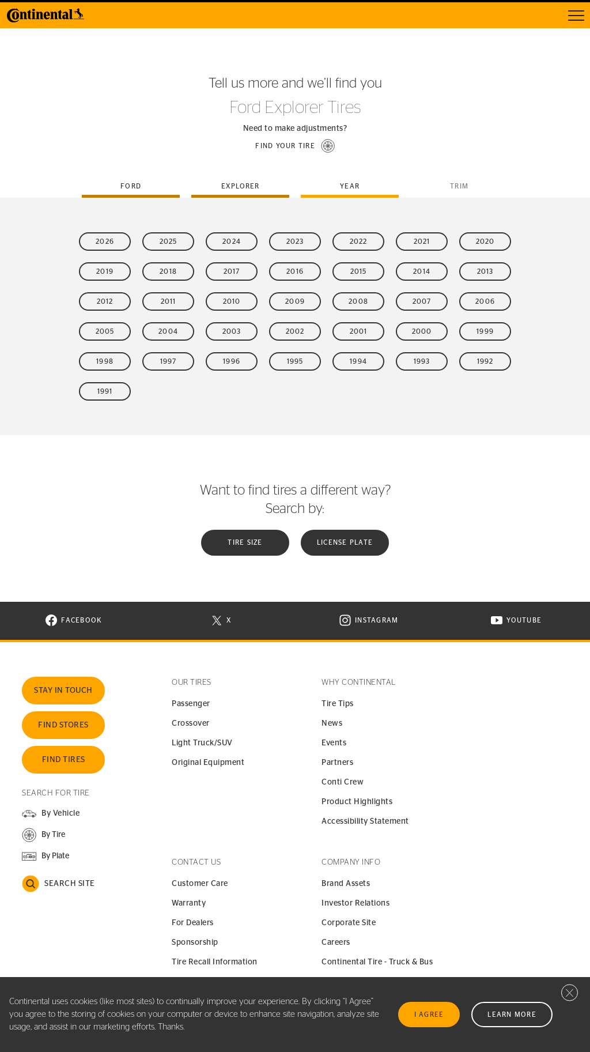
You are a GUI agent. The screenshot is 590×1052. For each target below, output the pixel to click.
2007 (422, 301)
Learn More (511, 1014)
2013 (485, 271)
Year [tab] (350, 186)
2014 (421, 271)
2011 (168, 301)
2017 (232, 271)
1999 (485, 331)
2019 (105, 271)
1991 (105, 391)
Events (334, 743)
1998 (105, 361)
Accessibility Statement (365, 821)
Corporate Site (349, 923)
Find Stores (63, 725)
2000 (422, 331)
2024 (231, 241)
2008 (358, 301)
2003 (231, 331)
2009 (295, 301)
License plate (345, 542)
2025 (168, 241)
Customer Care (200, 884)
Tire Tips (338, 704)
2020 (485, 241)
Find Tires (63, 760)
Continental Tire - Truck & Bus (377, 962)
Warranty (189, 903)
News (332, 723)
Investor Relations (355, 903)
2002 (295, 331)
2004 (168, 331)
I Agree (429, 1014)
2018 (168, 271)
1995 (295, 361)
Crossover (191, 723)
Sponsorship (195, 942)
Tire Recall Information (215, 962)
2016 (295, 271)
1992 (485, 361)
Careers (336, 942)
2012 (105, 301)
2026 (105, 241)
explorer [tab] (240, 186)
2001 (359, 331)
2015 (358, 271)
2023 (295, 241)
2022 (359, 241)
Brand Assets (346, 884)
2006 (485, 301)
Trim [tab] (459, 186)
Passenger (191, 704)
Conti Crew (343, 782)
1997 (168, 361)
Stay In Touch (63, 691)
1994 (358, 361)
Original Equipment (208, 763)
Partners (337, 763)
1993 (422, 361)
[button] (295, 146)
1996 (231, 361)
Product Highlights (357, 802)
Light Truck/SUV (202, 743)
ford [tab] (130, 186)
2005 (105, 331)
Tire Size (245, 542)
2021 (422, 241)
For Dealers (193, 923)
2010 (232, 301)
